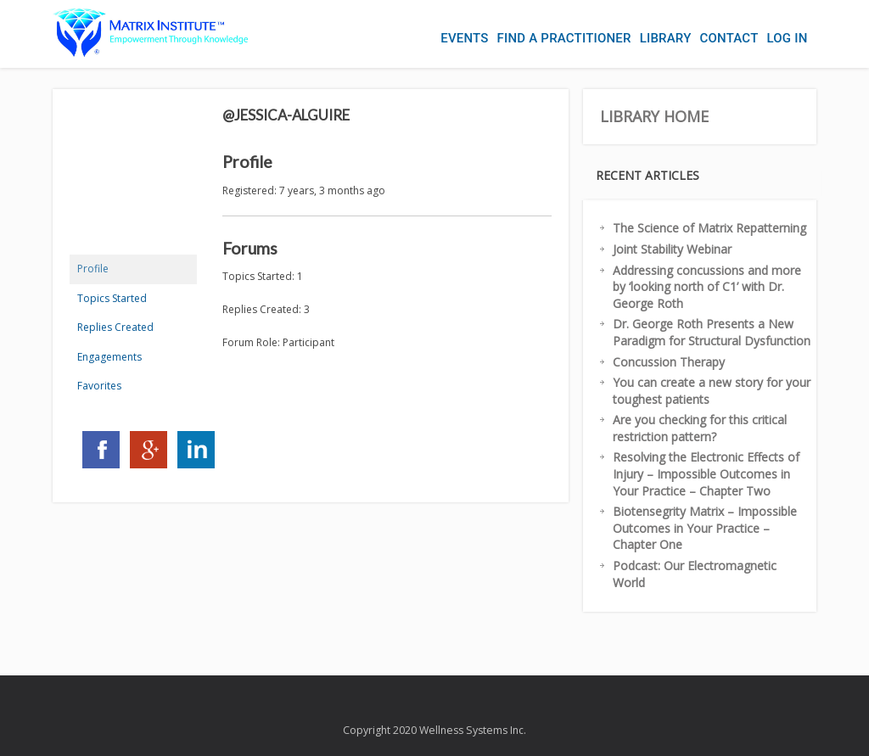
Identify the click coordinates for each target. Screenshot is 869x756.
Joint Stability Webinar (672, 249)
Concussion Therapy (669, 362)
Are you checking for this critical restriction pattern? (700, 428)
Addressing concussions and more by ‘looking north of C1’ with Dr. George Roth (707, 286)
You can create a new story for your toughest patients (711, 390)
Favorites (99, 385)
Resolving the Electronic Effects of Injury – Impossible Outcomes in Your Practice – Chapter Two (706, 473)
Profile (93, 268)
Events (464, 38)
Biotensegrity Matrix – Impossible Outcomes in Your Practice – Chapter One (705, 527)
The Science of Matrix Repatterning (709, 228)
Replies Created (115, 327)
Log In (786, 38)
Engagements (109, 357)
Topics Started (112, 298)
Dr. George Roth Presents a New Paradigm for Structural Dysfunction (711, 332)
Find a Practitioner (564, 38)
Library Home (654, 116)
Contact (729, 38)
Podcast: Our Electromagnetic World (694, 574)
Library (666, 38)
